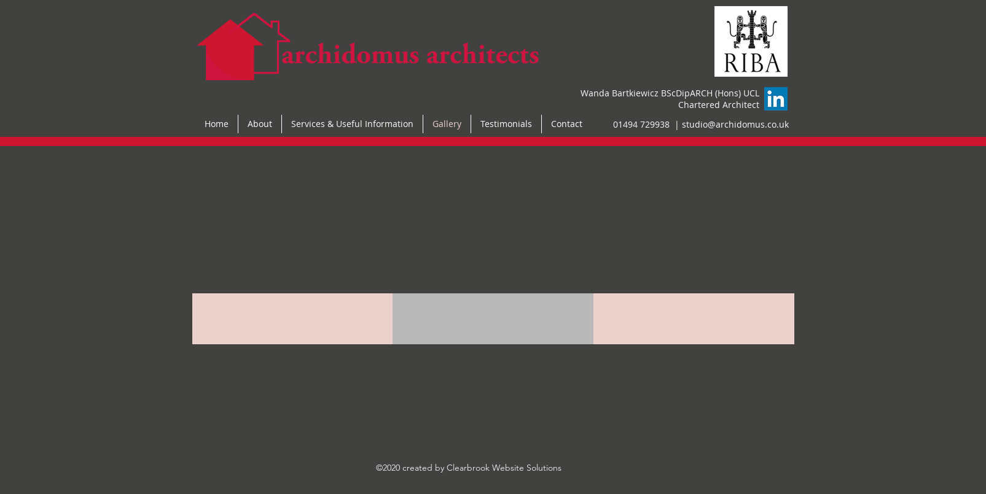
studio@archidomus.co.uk (735, 124)
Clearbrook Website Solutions (504, 467)
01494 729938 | (647, 124)
